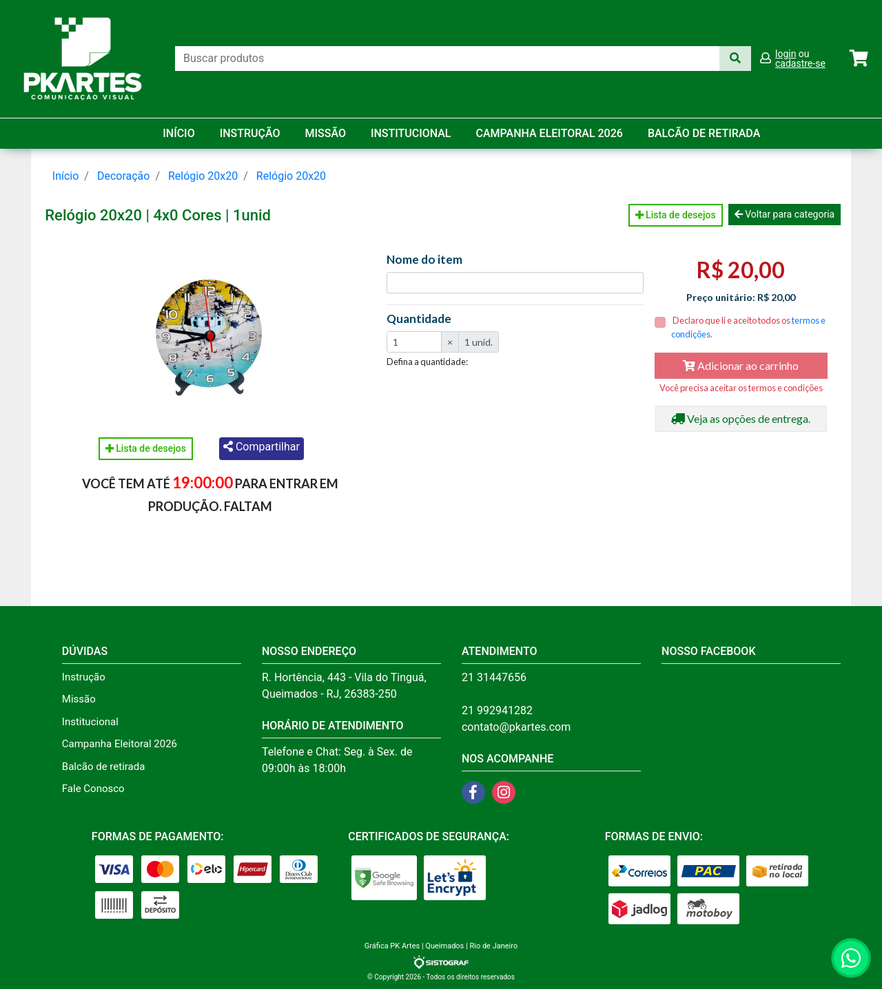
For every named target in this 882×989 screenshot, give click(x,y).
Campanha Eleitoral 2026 (549, 133)
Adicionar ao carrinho (741, 365)
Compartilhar (261, 446)
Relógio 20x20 (203, 176)
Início (178, 133)
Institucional (411, 133)
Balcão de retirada (103, 766)
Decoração (123, 176)
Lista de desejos (675, 214)
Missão (325, 133)
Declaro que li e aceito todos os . (748, 327)
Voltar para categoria (784, 214)
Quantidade (419, 319)
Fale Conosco (93, 788)
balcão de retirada (704, 133)
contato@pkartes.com (516, 726)
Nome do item (424, 260)
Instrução (250, 133)
